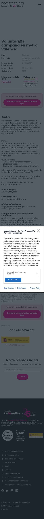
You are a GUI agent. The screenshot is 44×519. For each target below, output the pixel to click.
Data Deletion (9, 288)
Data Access (21, 288)
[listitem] (22, 273)
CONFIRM (13, 280)
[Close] (39, 231)
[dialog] (22, 259)
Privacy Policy (35, 288)
